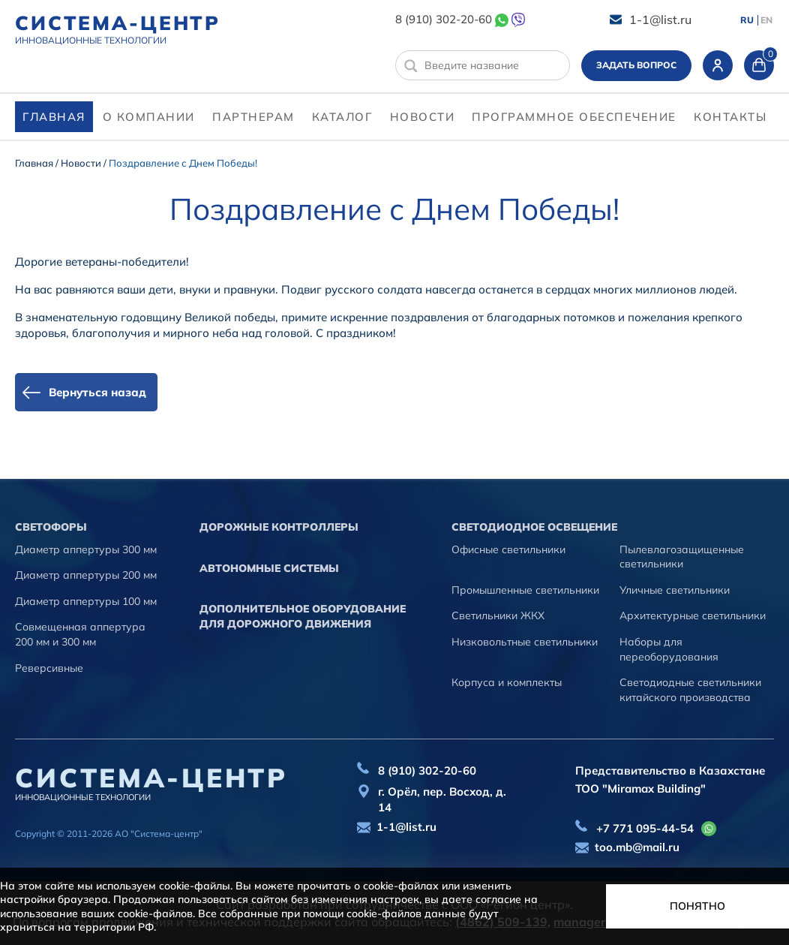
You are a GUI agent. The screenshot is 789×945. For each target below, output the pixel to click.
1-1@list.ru (660, 19)
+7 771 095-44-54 (645, 828)
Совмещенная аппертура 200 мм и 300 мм (80, 634)
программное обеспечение (574, 117)
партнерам (253, 117)
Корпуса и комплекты (507, 682)
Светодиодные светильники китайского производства (690, 690)
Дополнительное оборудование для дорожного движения (303, 616)
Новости (422, 117)
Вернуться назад (97, 392)
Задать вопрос (636, 65)
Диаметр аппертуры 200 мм (86, 575)
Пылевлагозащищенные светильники (682, 557)
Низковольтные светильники (525, 642)
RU (747, 20)
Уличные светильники (675, 590)
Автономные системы (269, 568)
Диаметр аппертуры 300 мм (86, 549)
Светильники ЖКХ (498, 615)
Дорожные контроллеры (279, 527)
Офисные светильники (509, 549)
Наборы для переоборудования (669, 649)
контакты (730, 117)
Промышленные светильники (525, 590)
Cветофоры (51, 527)
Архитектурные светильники (693, 615)
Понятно (697, 906)
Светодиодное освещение (534, 527)
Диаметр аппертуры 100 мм (86, 601)
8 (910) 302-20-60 (443, 19)
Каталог (342, 117)
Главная (54, 117)
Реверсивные (49, 668)
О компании (149, 117)
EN (766, 20)
